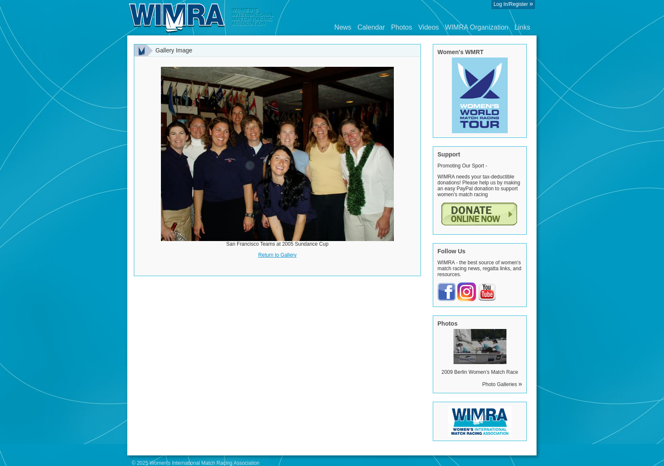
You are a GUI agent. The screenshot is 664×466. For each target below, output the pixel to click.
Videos (428, 27)
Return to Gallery (277, 255)
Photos (401, 27)
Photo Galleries (502, 384)
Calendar (371, 27)
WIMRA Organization (476, 27)
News (343, 27)
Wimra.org (201, 17)
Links (522, 27)
